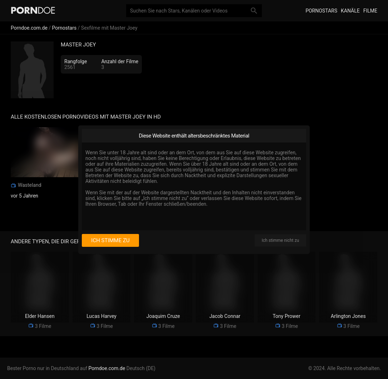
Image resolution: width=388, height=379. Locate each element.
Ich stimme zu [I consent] (110, 240)
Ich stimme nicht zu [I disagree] (280, 240)
